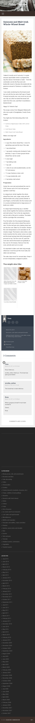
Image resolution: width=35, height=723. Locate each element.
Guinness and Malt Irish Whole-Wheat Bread (15, 23)
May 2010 (5, 629)
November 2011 (7, 596)
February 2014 (7, 569)
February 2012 (7, 588)
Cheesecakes (6, 485)
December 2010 (7, 624)
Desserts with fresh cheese (10, 498)
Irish (21, 335)
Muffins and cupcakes (9, 520)
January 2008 (7, 705)
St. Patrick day (10, 336)
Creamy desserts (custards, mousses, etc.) (15, 490)
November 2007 (7, 710)
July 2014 (5, 559)
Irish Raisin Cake (10, 129)
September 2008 (7, 683)
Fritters (5, 503)
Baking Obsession (17, 4)
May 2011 (5, 610)
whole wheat (17, 336)
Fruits (4, 506)
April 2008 (6, 697)
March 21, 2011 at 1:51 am (12, 385)
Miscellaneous (7, 517)
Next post (8, 344)
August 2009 (6, 653)
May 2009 (5, 662)
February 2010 (7, 637)
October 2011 (7, 599)
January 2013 (7, 578)
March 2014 (6, 567)
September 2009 (7, 651)
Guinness (17, 335)
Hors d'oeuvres (7, 509)
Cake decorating (7, 479)
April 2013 (6, 575)
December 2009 (7, 643)
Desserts (8, 332)
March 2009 (6, 667)
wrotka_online (10, 383)
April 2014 (6, 564)
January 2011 (7, 621)
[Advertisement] (19, 310)
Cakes (4, 482)
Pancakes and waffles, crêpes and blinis (14, 522)
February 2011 (7, 618)
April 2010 (6, 632)
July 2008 (5, 689)
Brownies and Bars (8, 476)
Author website (12, 322)
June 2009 (6, 659)
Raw (4, 531)
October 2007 (7, 713)
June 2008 (6, 691)
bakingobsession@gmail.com (16, 322)
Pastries (5, 525)
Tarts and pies (7, 536)
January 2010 (7, 640)
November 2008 (7, 678)
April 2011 (6, 613)
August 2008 (6, 686)
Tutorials (5, 539)
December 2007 (7, 708)
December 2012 (7, 580)
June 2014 (6, 561)
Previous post (10, 341)
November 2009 (7, 645)
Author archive (9, 322)
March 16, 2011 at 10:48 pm (12, 399)
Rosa (7, 397)
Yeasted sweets (7, 547)
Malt (25, 335)
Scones (5, 533)
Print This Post (10, 347)
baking (8, 335)
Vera (6, 364)
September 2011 (7, 602)
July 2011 (5, 605)
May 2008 (5, 694)
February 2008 (7, 702)
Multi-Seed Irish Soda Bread (14, 132)
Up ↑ (32, 720)
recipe (28, 335)
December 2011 (7, 594)
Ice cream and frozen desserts (11, 512)
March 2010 (6, 634)
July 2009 (5, 656)
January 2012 (7, 591)
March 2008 (6, 699)
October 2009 (7, 648)
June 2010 (6, 626)
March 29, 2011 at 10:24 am (12, 366)
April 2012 (6, 583)
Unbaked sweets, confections (11, 541)
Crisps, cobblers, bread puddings (12, 493)
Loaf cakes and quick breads (20, 332)
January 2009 (7, 672)
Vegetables (6, 544)
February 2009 (7, 670)
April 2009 (6, 664)
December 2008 (7, 675)
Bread (12, 335)
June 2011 (6, 607)
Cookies (5, 487)
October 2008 (7, 681)
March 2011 (6, 616)
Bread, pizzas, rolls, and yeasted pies (13, 474)
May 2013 (5, 572)
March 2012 (6, 586)
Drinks (4, 501)
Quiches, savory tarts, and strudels (12, 528)
